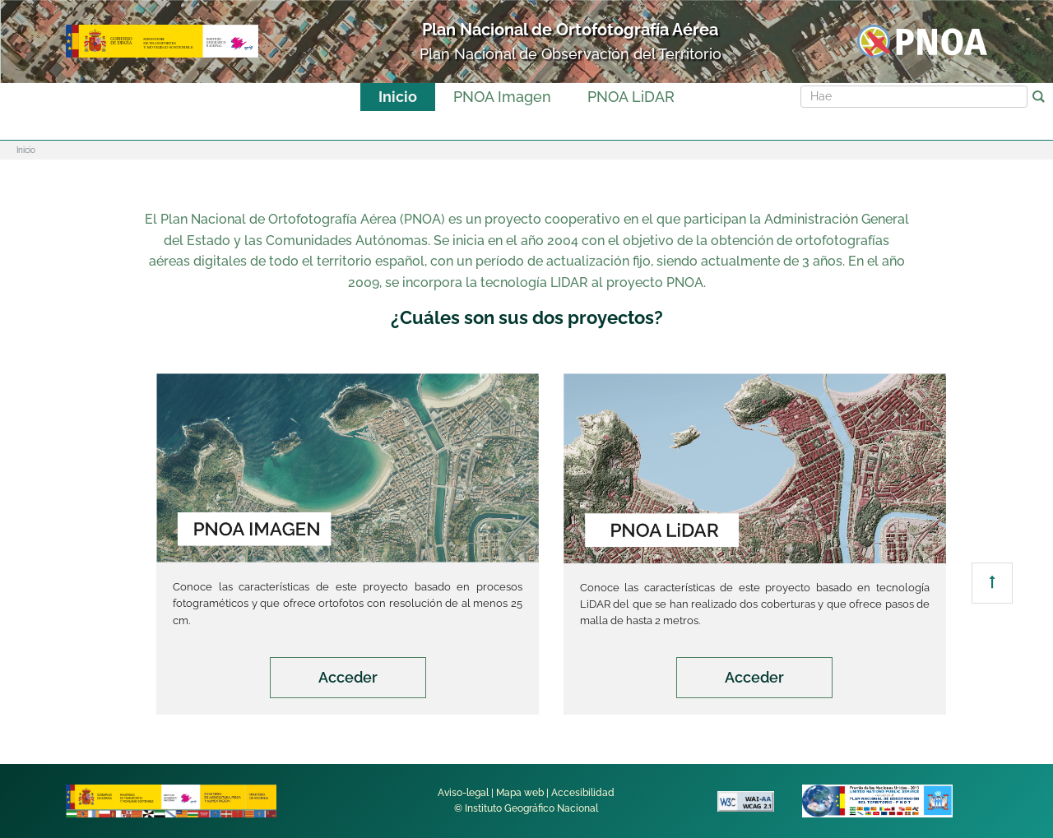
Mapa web (520, 793)
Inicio (397, 96)
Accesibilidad (583, 793)
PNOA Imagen (502, 96)
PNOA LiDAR (631, 96)
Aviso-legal (463, 793)
